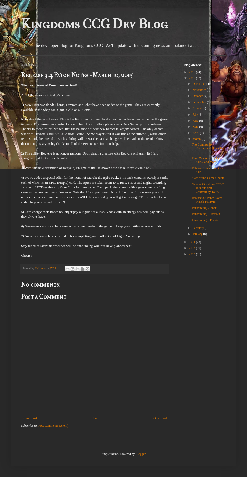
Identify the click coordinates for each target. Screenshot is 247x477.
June (196, 120)
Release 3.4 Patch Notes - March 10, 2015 (208, 199)
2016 (192, 72)
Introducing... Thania (205, 220)
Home (95, 418)
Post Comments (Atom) (53, 426)
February (199, 228)
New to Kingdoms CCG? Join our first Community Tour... (208, 188)
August (198, 108)
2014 (192, 242)
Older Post (160, 418)
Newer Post (29, 418)
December (199, 84)
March (197, 139)
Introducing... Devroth (206, 214)
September (200, 102)
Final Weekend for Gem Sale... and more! (207, 160)
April (196, 133)
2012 (192, 254)
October (198, 96)
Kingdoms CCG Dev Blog (94, 24)
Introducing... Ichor (204, 208)
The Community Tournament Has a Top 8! (208, 148)
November (200, 90)
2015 (192, 78)
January (198, 234)
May (196, 126)
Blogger (141, 454)
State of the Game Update (208, 178)
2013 (192, 248)
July (196, 114)
